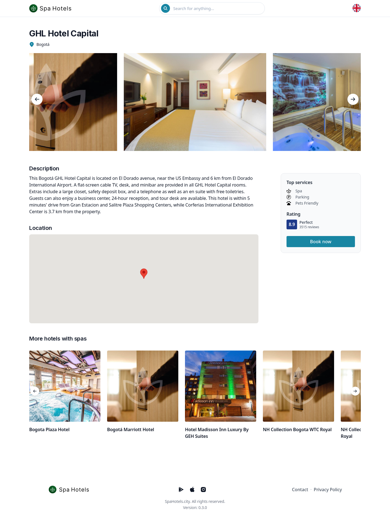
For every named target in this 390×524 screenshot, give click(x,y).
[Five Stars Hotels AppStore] (192, 489)
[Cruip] (70, 489)
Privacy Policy (328, 489)
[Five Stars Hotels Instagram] (203, 489)
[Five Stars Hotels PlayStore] (181, 489)
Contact (300, 489)
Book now (321, 242)
